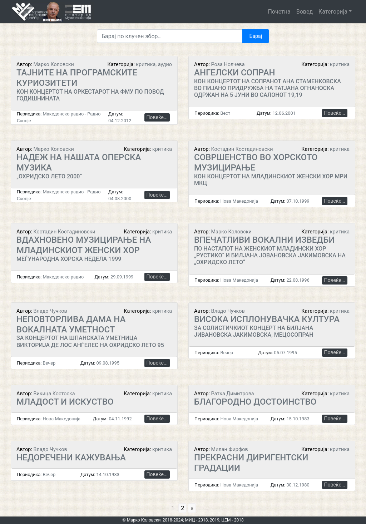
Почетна (279, 11)
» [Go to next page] (192, 508)
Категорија (332, 11)
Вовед (304, 11)
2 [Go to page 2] (182, 508)
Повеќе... (157, 117)
